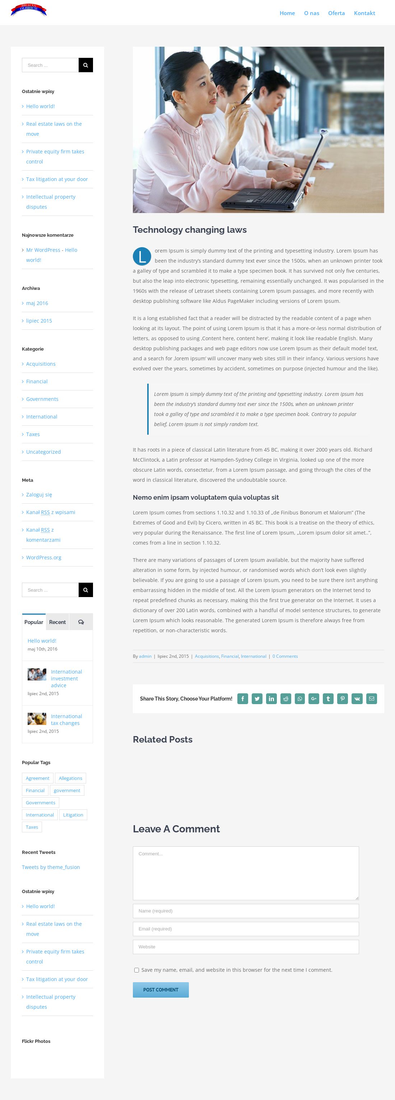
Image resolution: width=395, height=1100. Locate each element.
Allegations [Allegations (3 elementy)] (70, 778)
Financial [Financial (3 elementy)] (35, 790)
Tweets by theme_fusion (51, 867)
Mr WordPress (43, 249)
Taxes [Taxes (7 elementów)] (32, 827)
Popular (33, 622)
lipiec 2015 (39, 320)
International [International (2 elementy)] (40, 815)
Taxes (33, 434)
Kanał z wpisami (50, 512)
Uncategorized (43, 451)
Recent (57, 622)
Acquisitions (207, 656)
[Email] (246, 929)
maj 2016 (37, 303)
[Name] (246, 911)
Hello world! (40, 106)
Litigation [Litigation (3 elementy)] (73, 815)
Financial (230, 656)
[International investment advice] (37, 673)
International (253, 656)
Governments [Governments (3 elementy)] (40, 802)
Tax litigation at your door (57, 179)
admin (145, 656)
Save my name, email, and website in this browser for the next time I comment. (237, 969)
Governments (42, 399)
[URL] (246, 947)
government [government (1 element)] (67, 790)
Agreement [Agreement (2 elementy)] (38, 778)
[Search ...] (50, 65)
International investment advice (66, 678)
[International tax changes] (37, 717)
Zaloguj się (39, 494)
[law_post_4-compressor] (258, 130)
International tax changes (66, 719)
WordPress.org (43, 557)
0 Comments (285, 656)
